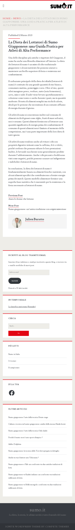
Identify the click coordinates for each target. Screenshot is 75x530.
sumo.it (37, 510)
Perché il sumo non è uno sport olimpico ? (25, 437)
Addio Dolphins (14, 444)
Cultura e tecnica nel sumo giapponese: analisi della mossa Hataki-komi (37, 424)
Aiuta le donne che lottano (21, 199)
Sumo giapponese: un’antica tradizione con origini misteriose (37, 209)
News (17, 18)
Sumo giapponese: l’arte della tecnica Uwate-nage (28, 417)
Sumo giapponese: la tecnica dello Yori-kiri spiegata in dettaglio (33, 451)
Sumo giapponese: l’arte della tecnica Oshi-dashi (27, 431)
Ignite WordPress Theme (23, 526)
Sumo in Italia (14, 354)
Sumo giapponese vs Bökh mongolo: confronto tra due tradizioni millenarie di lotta (34, 486)
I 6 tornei (12, 361)
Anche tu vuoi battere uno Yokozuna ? (23, 458)
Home (7, 18)
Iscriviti (15, 281)
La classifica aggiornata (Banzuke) (22, 307)
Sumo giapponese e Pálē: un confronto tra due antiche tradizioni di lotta (35, 466)
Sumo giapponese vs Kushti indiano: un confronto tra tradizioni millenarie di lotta (34, 476)
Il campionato (14, 368)
